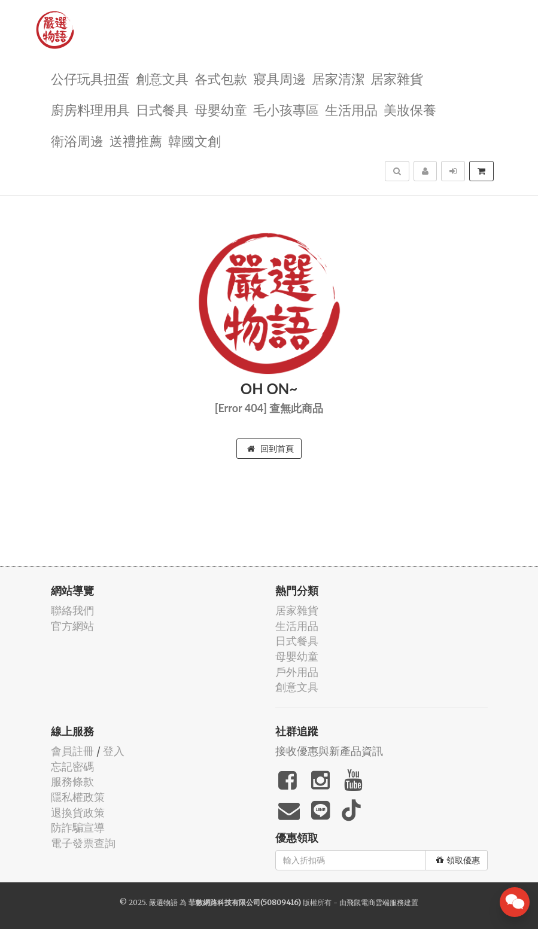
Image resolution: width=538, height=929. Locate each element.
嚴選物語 (163, 902)
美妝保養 (410, 109)
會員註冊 (72, 751)
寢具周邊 (279, 78)
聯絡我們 (72, 610)
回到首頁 (270, 448)
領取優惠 (458, 860)
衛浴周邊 (77, 140)
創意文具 (162, 78)
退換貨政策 (78, 813)
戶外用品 (296, 672)
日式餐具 (162, 109)
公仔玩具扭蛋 (90, 78)
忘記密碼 (72, 766)
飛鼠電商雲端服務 (375, 902)
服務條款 (72, 781)
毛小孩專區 (286, 109)
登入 (113, 751)
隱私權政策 (78, 797)
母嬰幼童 (220, 109)
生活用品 (351, 109)
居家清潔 (338, 78)
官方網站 (72, 626)
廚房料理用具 (90, 109)
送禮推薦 (136, 140)
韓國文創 (194, 140)
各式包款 (220, 78)
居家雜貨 (396, 78)
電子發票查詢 (83, 843)
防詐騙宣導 (78, 827)
